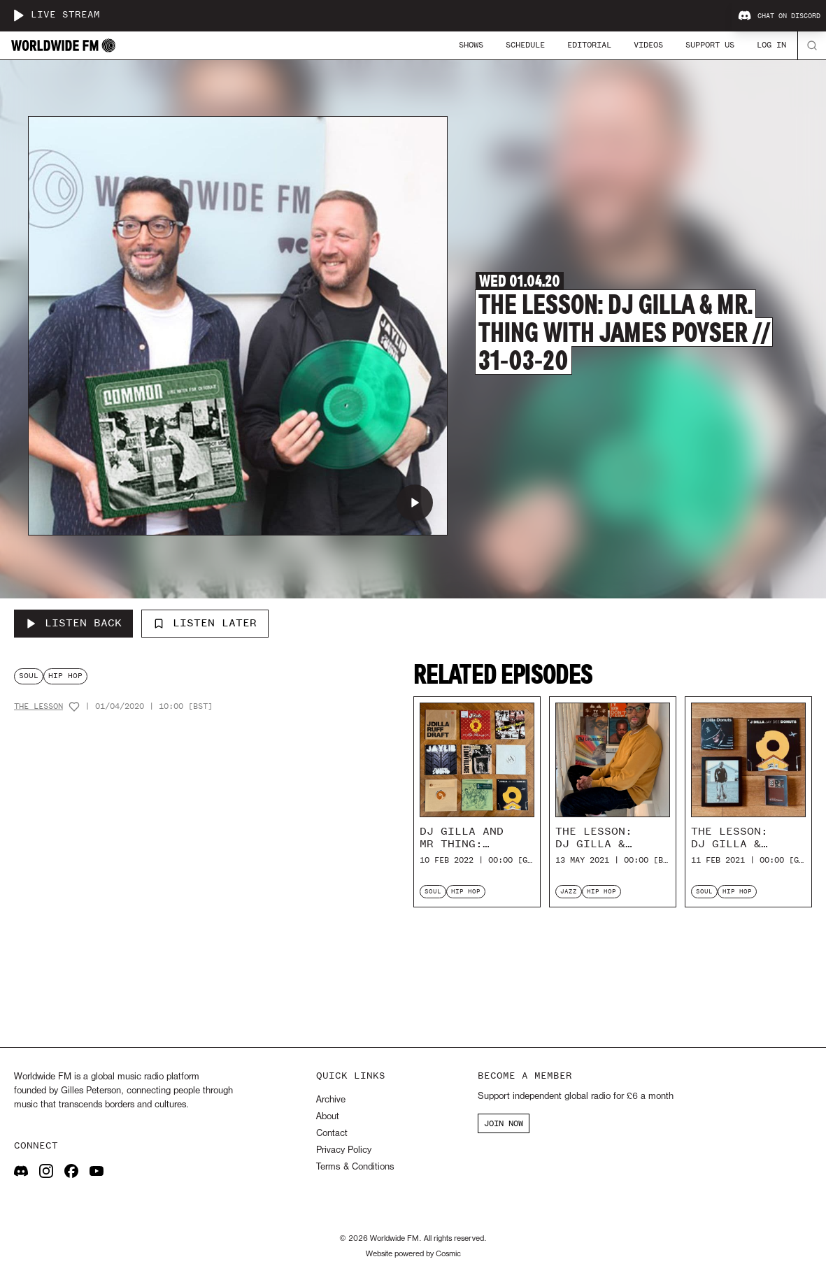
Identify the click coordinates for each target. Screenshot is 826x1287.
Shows (471, 45)
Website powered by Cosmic (413, 1254)
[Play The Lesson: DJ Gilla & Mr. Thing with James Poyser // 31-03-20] (415, 502)
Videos (648, 45)
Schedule (525, 45)
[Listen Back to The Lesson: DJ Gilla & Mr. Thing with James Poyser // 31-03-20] (73, 624)
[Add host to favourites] (74, 706)
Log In (771, 45)
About (327, 1117)
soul (28, 675)
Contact (332, 1133)
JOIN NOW (503, 1123)
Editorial (589, 45)
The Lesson (38, 706)
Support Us (709, 45)
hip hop (65, 675)
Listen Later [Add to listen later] (205, 623)
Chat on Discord (779, 16)
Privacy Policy (343, 1150)
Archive (331, 1100)
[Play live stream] (18, 15)
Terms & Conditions (355, 1167)
